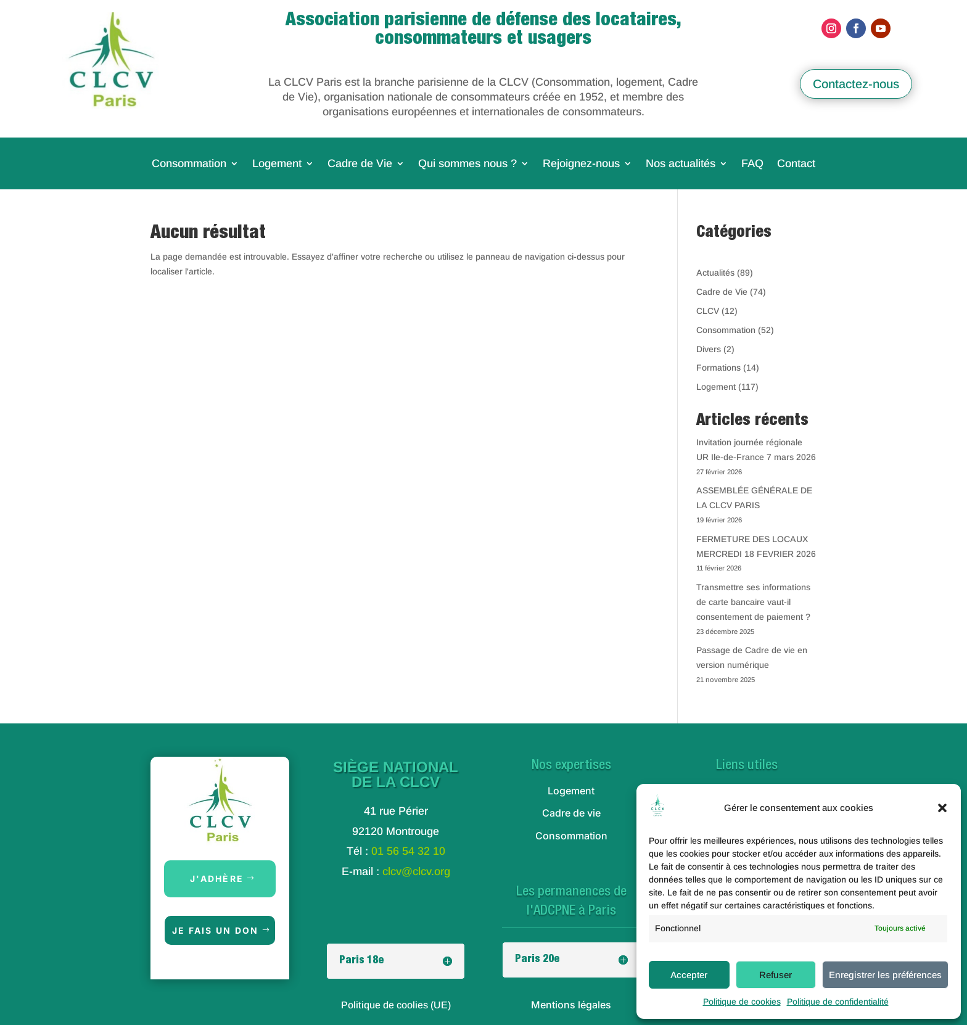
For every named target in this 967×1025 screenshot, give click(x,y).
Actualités (715, 273)
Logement (277, 164)
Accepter (688, 974)
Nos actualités (680, 164)
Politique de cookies (742, 1001)
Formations (718, 368)
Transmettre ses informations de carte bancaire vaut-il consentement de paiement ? (753, 602)
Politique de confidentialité (838, 1001)
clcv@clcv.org (416, 871)
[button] (942, 808)
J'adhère (217, 878)
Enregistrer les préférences (885, 974)
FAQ (752, 164)
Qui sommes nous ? (467, 164)
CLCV (707, 311)
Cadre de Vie (359, 164)
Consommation (189, 164)
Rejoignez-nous (581, 164)
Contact (796, 164)
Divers (708, 349)
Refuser (775, 974)
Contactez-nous (856, 84)
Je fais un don (215, 930)
